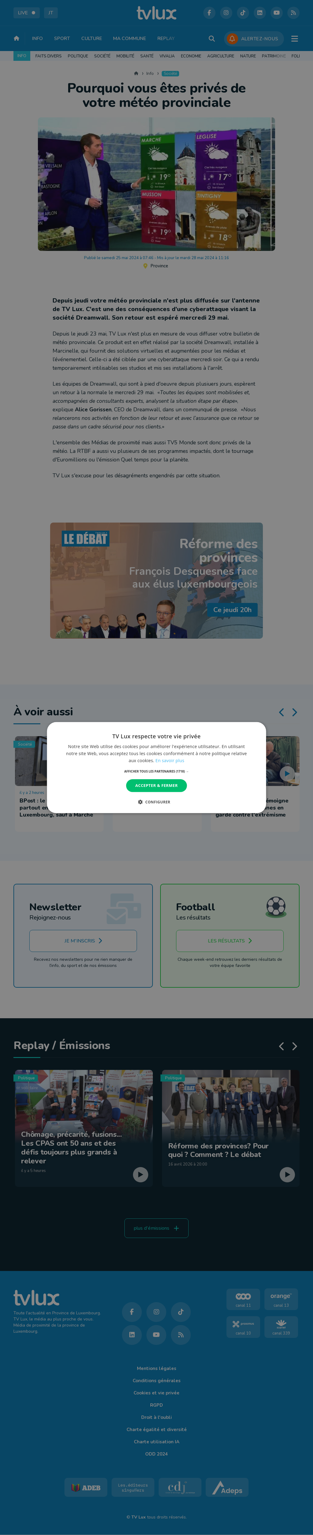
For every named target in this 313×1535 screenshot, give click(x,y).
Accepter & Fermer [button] (156, 785)
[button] (156, 771)
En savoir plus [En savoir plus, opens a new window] (170, 760)
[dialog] (156, 767)
